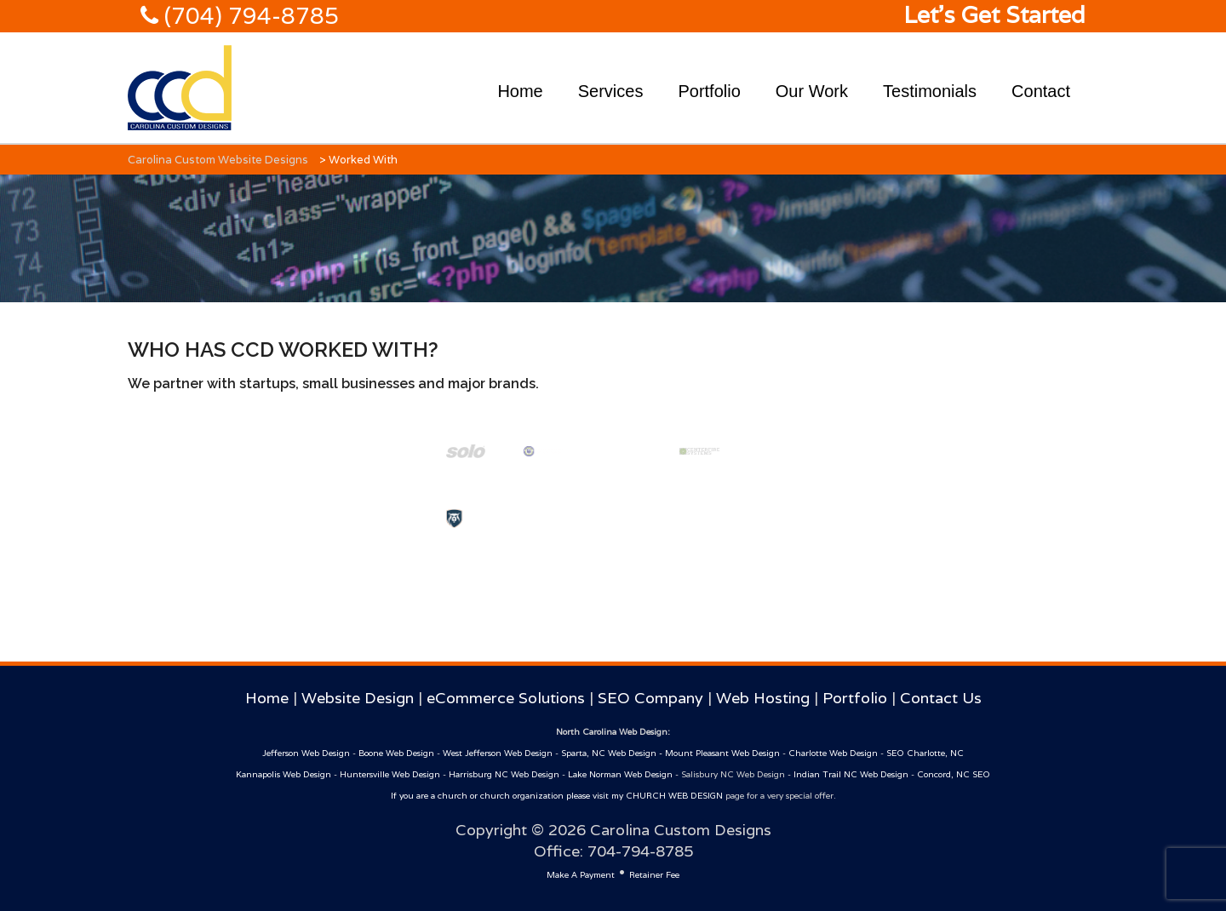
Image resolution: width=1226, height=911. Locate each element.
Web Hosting (763, 698)
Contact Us (941, 698)
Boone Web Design (396, 753)
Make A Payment (581, 874)
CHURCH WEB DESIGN (674, 795)
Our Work (812, 91)
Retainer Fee (654, 874)
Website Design (357, 698)
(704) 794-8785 (248, 16)
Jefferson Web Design (306, 753)
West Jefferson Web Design (498, 753)
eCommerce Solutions (506, 698)
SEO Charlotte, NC (925, 753)
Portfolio (709, 91)
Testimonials (930, 91)
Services (611, 91)
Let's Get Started (994, 15)
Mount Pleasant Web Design (722, 753)
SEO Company (650, 698)
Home (519, 91)
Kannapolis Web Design (283, 774)
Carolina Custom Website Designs (218, 159)
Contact (1040, 91)
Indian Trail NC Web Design (850, 774)
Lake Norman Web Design (620, 774)
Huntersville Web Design (390, 774)
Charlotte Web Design (833, 753)
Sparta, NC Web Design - (613, 753)
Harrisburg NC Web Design (504, 774)
